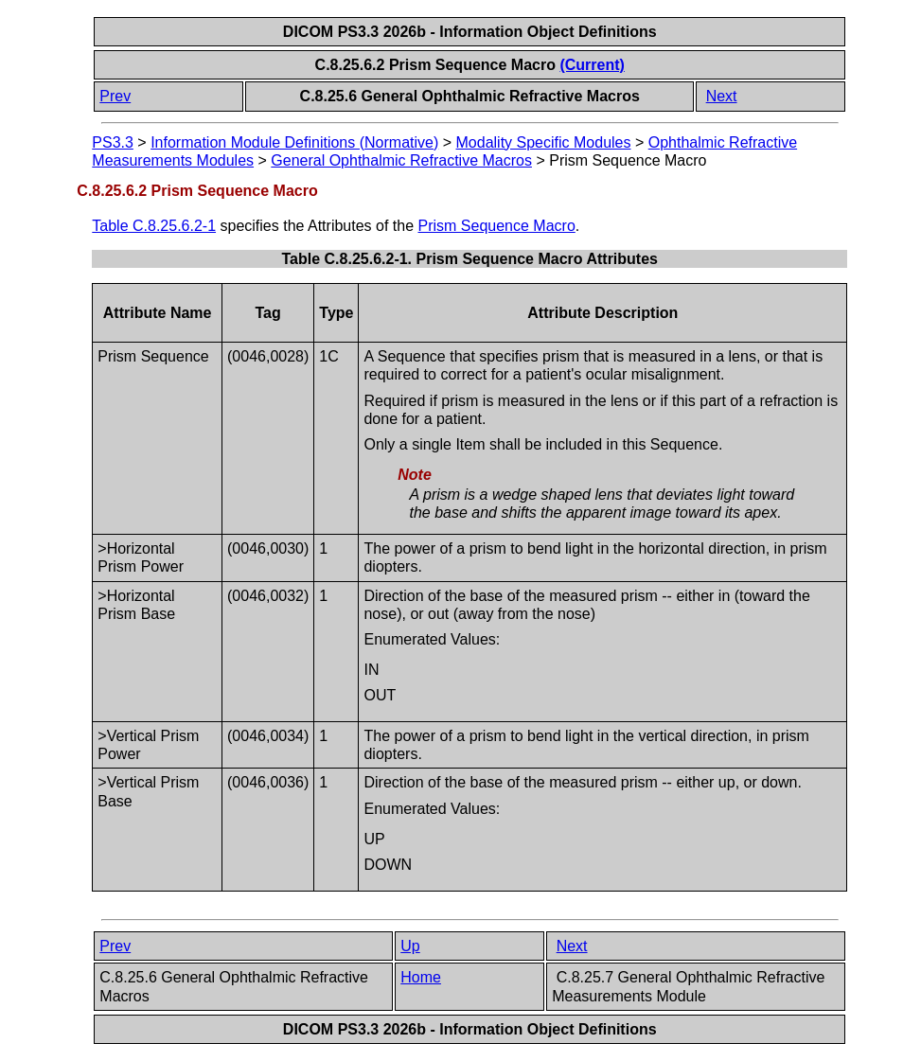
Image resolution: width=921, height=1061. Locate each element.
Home (420, 977)
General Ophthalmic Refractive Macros (401, 160)
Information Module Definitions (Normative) (294, 142)
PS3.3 (112, 142)
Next (721, 96)
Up (409, 946)
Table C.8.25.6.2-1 (154, 226)
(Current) (591, 65)
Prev (115, 96)
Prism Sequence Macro (497, 226)
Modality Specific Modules (543, 142)
